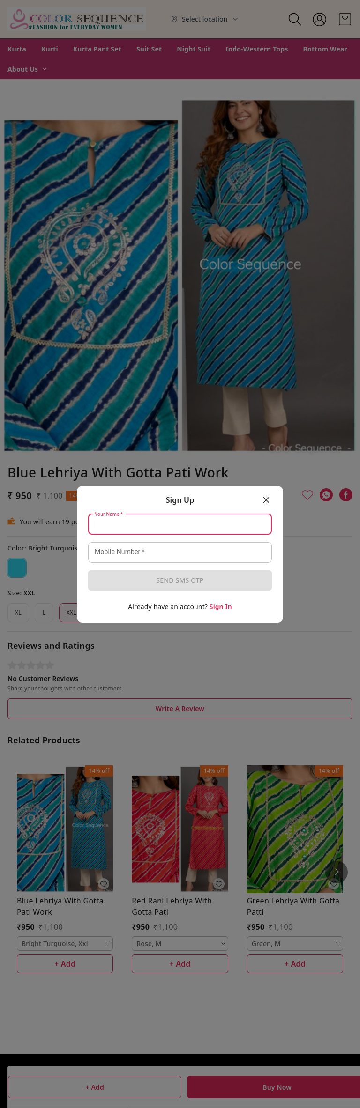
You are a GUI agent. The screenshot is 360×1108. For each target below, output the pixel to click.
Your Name (109, 514)
